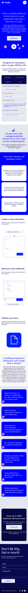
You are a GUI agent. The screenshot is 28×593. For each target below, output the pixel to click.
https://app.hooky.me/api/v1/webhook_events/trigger (15, 105)
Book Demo (14, 38)
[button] (25, 2)
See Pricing (14, 527)
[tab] (7, 77)
